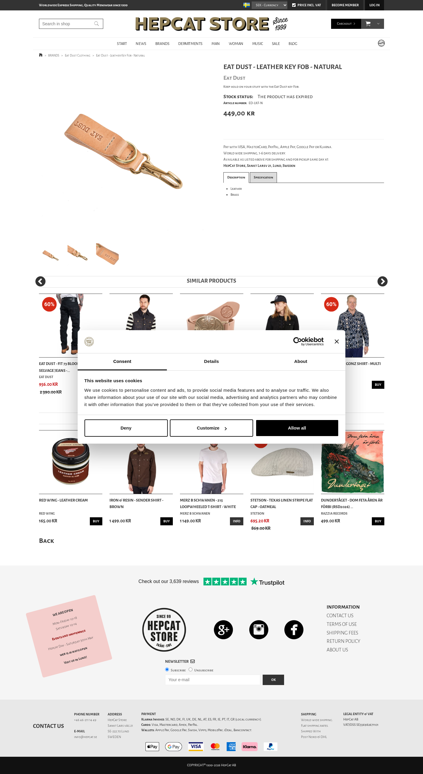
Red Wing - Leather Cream (63, 500)
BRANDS (162, 43)
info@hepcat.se (85, 737)
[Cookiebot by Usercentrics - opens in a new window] (298, 341)
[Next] (382, 281)
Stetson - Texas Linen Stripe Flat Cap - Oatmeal (281, 503)
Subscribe (178, 670)
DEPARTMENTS (190, 43)
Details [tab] (211, 361)
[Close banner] (337, 342)
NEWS (141, 43)
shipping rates (317, 725)
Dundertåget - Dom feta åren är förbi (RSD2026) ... (352, 503)
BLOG (293, 43)
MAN (215, 43)
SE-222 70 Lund (118, 731)
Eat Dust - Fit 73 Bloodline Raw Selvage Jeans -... (68, 367)
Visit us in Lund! (75, 660)
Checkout (344, 23)
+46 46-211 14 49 (85, 720)
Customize (212, 427)
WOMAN (236, 43)
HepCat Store (117, 720)
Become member (345, 5)
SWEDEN (114, 737)
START (122, 43)
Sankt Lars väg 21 (120, 725)
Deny (125, 427)
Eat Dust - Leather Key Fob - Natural (120, 55)
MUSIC (257, 43)
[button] (368, 24)
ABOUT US (337, 650)
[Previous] (40, 281)
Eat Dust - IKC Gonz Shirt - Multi (351, 363)
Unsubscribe (203, 670)
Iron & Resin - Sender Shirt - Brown (136, 503)
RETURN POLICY (343, 641)
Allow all (297, 427)
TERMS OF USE (342, 624)
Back (46, 540)
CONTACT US (340, 615)
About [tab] (300, 361)
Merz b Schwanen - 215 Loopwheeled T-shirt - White (208, 503)
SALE (276, 43)
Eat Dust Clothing (77, 55)
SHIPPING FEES (342, 633)
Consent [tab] (122, 361)
